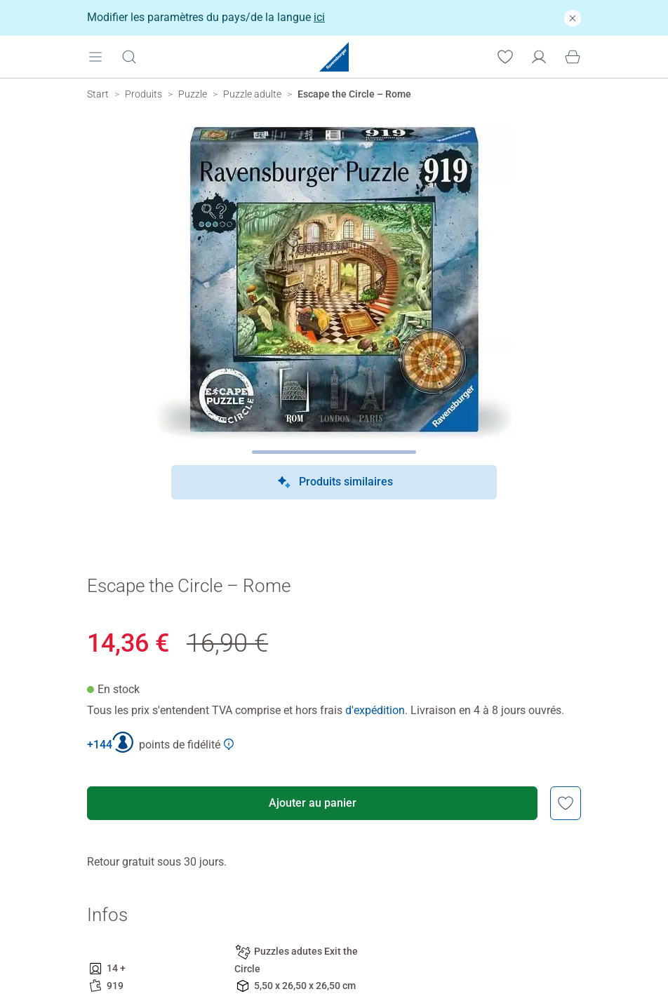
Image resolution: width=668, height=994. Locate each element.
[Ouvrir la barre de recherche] (129, 56)
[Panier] (572, 56)
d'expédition (375, 710)
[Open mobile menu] (95, 56)
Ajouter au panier (312, 803)
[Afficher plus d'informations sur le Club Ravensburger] (228, 744)
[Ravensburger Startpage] (334, 57)
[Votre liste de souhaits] (505, 56)
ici (319, 17)
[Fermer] (572, 18)
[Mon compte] (538, 56)
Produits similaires (334, 482)
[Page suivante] (334, 452)
